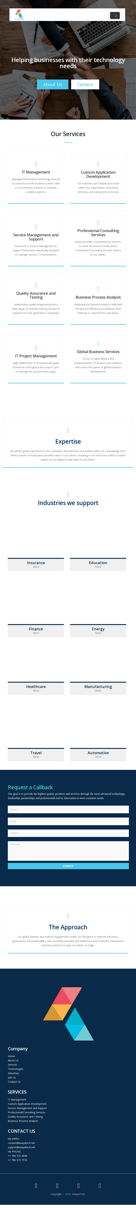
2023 (68, 1197)
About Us (52, 84)
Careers (85, 84)
